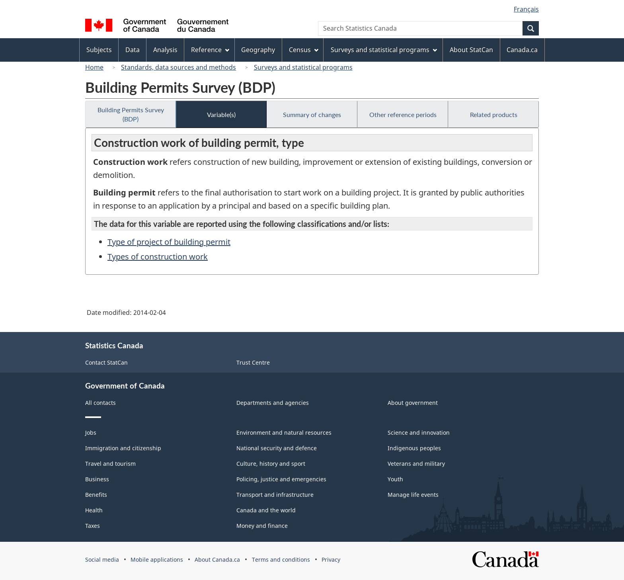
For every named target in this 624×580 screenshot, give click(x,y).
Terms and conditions (281, 559)
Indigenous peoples (414, 448)
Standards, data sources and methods (178, 67)
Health (94, 510)
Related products (493, 114)
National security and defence (276, 448)
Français (526, 9)
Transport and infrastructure (275, 494)
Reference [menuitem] (210, 49)
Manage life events (413, 494)
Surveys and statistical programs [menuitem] (384, 49)
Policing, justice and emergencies (281, 479)
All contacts (100, 402)
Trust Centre (253, 362)
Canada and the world (266, 510)
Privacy (331, 559)
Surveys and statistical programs (303, 67)
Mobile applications (157, 559)
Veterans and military (416, 463)
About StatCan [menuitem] (471, 49)
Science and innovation (419, 432)
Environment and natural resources (284, 432)
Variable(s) (221, 114)
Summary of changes (312, 114)
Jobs (90, 432)
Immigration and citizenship (123, 448)
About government (413, 402)
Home (94, 67)
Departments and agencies (272, 402)
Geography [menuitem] (258, 49)
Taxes (92, 525)
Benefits (96, 494)
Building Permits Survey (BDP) (131, 114)
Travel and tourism (110, 463)
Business (97, 479)
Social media (102, 559)
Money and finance (262, 525)
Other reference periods (403, 114)
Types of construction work (157, 256)
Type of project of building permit (168, 241)
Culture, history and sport (270, 463)
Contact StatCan (106, 362)
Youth (395, 479)
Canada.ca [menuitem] (522, 49)
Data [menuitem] (132, 49)
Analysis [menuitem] (165, 49)
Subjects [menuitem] (99, 49)
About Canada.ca (217, 559)
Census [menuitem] (303, 49)
